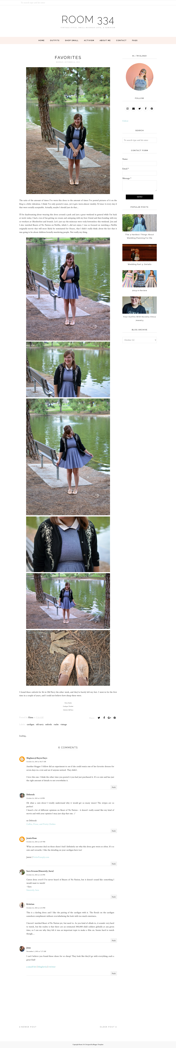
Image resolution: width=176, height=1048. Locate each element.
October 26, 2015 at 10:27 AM (36, 762)
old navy (39, 724)
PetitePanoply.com (41, 857)
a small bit (31, 966)
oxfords (48, 724)
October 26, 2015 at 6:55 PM (35, 908)
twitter (52, 966)
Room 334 (88, 19)
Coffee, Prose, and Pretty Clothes (41, 824)
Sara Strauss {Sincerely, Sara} (40, 871)
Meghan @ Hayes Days (36, 758)
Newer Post (29, 1027)
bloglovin (42, 966)
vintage (64, 724)
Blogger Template (98, 1045)
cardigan (30, 724)
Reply (114, 787)
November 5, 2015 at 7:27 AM (36, 951)
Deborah (30, 794)
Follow (125, 121)
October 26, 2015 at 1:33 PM (35, 798)
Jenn (28, 947)
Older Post (107, 1027)
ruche (56, 724)
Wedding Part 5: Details (140, 264)
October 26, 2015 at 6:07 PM (35, 842)
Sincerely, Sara (32, 890)
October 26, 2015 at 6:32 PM (35, 875)
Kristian (30, 904)
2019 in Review (139, 290)
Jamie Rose (31, 838)
